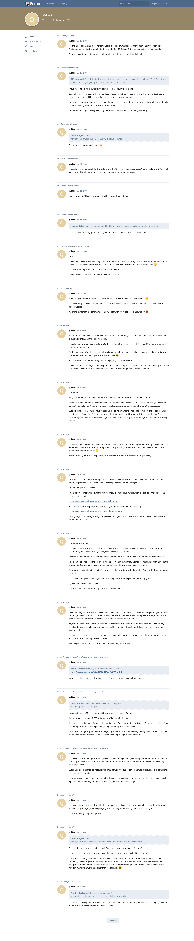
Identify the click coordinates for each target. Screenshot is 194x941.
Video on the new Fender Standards (74, 246)
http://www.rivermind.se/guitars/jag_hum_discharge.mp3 (95, 511)
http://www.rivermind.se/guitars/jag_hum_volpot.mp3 (93, 501)
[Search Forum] (134, 3)
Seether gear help (67, 35)
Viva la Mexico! (66, 288)
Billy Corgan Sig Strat (68, 124)
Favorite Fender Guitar (69, 159)
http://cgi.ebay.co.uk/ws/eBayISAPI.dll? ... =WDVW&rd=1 (96, 672)
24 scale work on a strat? (70, 186)
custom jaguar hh (67, 795)
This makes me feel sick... (70, 67)
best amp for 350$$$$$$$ (70, 881)
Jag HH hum (64, 325)
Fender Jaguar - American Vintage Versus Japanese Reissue (84, 657)
